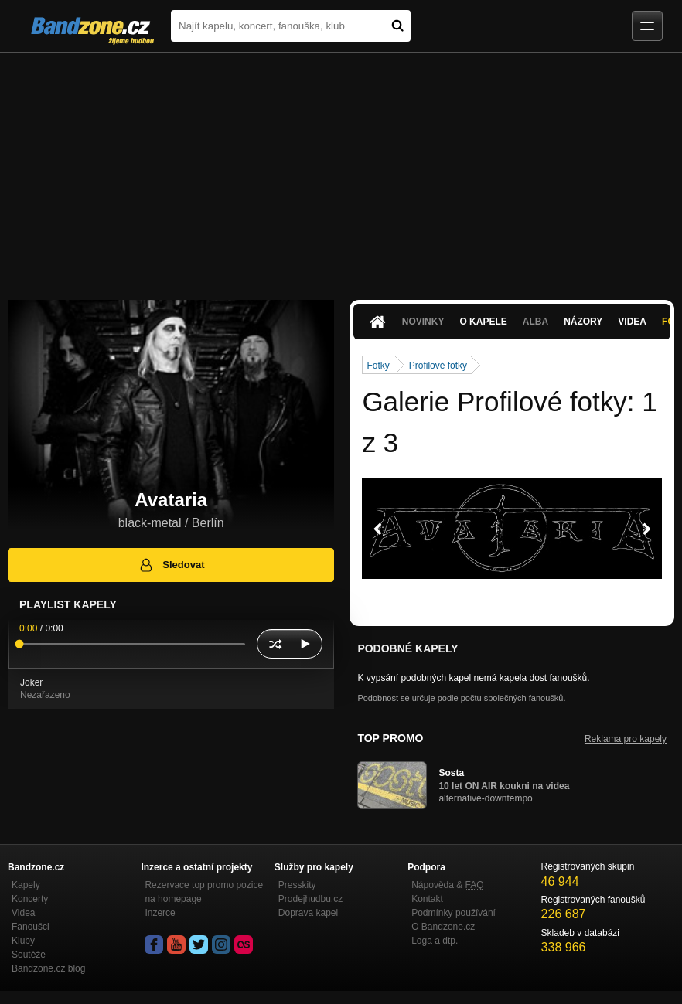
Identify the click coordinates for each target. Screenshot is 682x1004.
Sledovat (171, 564)
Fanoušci (30, 926)
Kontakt (427, 898)
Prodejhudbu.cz (310, 898)
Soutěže (29, 954)
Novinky (423, 321)
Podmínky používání (453, 912)
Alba (535, 321)
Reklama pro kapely (626, 738)
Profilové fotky (438, 365)
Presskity (297, 885)
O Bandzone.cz (443, 926)
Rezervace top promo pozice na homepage (204, 892)
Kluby (23, 940)
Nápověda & (447, 885)
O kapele (482, 321)
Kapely (26, 885)
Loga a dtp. (434, 940)
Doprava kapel (308, 912)
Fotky (378, 365)
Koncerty (30, 898)
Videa (632, 321)
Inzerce (160, 912)
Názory (583, 321)
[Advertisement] (341, 168)
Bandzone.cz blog (48, 968)
